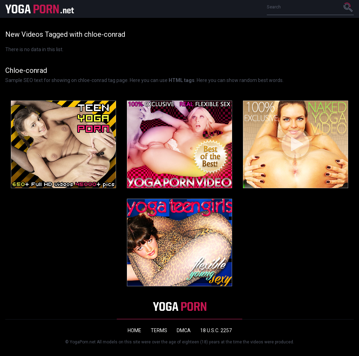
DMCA (184, 330)
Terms (159, 330)
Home (134, 330)
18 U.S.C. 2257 (216, 330)
